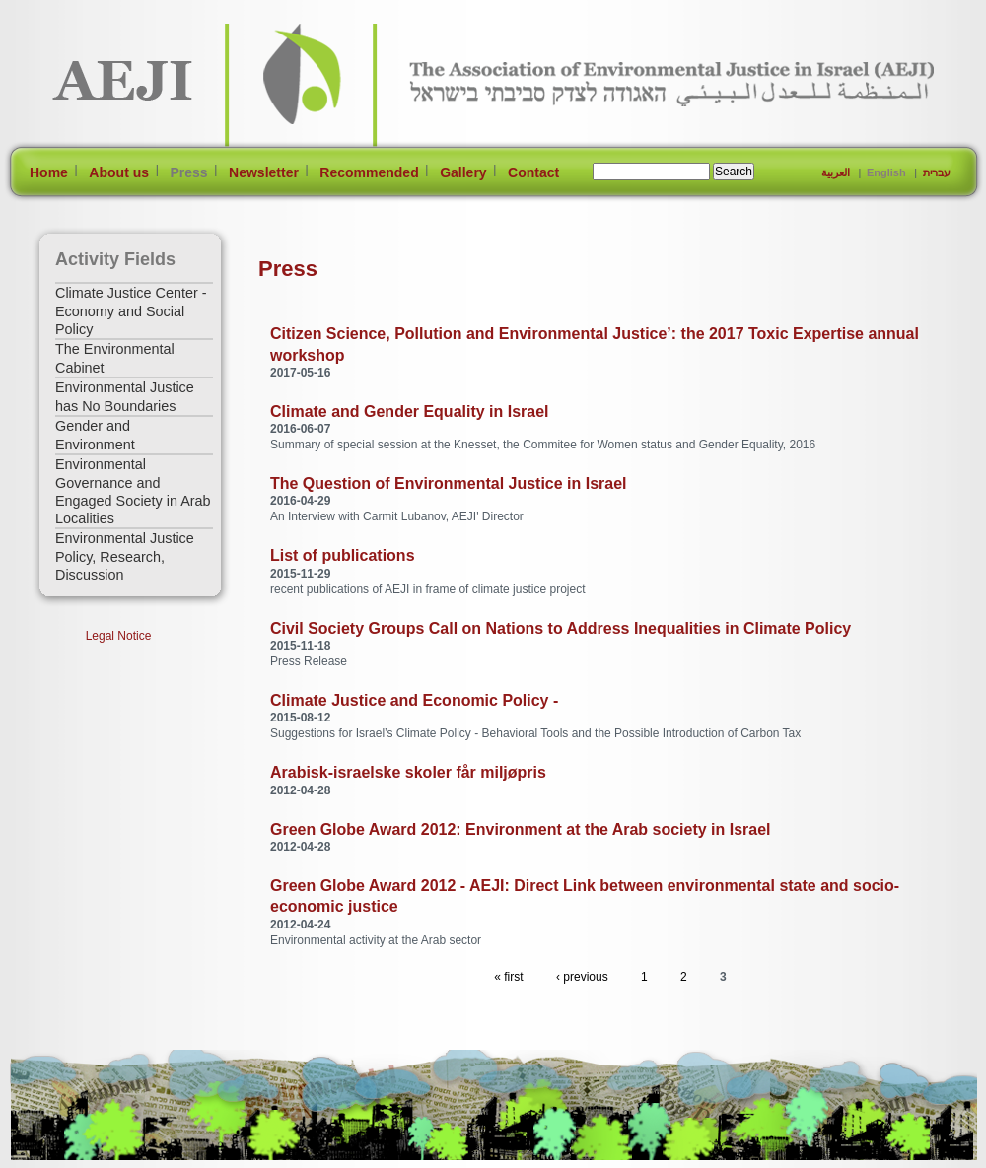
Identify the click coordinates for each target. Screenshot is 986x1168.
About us (119, 172)
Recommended (368, 172)
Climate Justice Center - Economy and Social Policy (131, 311)
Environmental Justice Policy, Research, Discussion (124, 556)
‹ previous (582, 977)
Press (188, 172)
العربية (835, 172)
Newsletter (264, 172)
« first (508, 977)
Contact (533, 172)
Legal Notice (119, 636)
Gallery (463, 172)
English (886, 172)
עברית (937, 172)
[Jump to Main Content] (72, 1159)
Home (49, 172)
